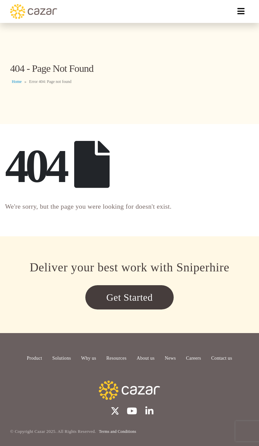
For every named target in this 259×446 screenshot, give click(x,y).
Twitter (114, 410)
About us (145, 358)
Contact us (221, 358)
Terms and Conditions (117, 431)
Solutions (61, 358)
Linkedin (149, 410)
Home (17, 81)
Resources (116, 358)
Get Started (129, 297)
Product (34, 358)
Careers (193, 358)
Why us (88, 358)
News (170, 358)
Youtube (131, 410)
